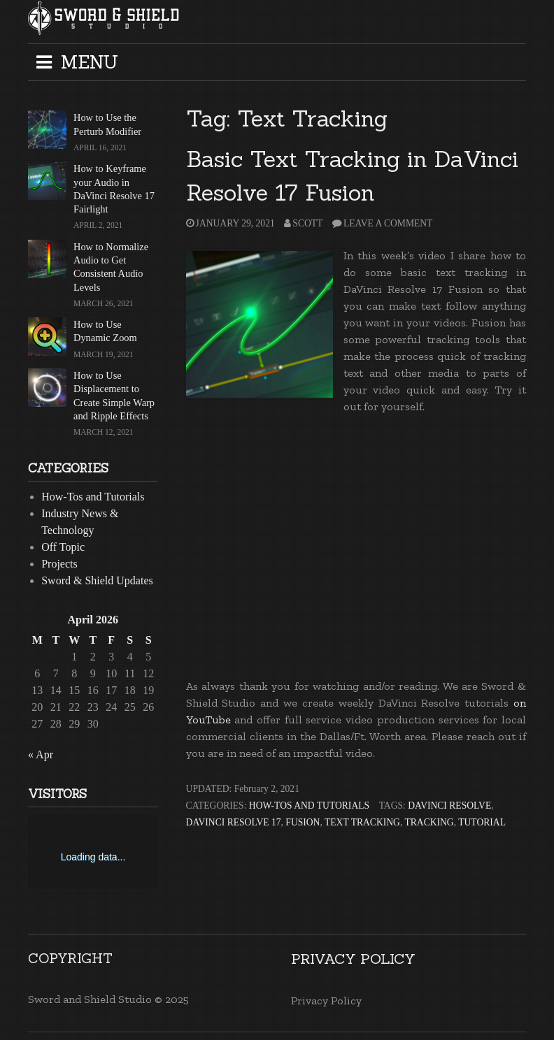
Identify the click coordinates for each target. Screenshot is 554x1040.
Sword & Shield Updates (97, 580)
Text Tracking (362, 822)
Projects (59, 564)
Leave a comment (387, 223)
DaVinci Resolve (449, 805)
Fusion (302, 822)
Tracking (428, 822)
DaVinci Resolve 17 (233, 822)
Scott (307, 223)
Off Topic (63, 547)
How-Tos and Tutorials (309, 805)
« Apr (40, 754)
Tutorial (482, 822)
